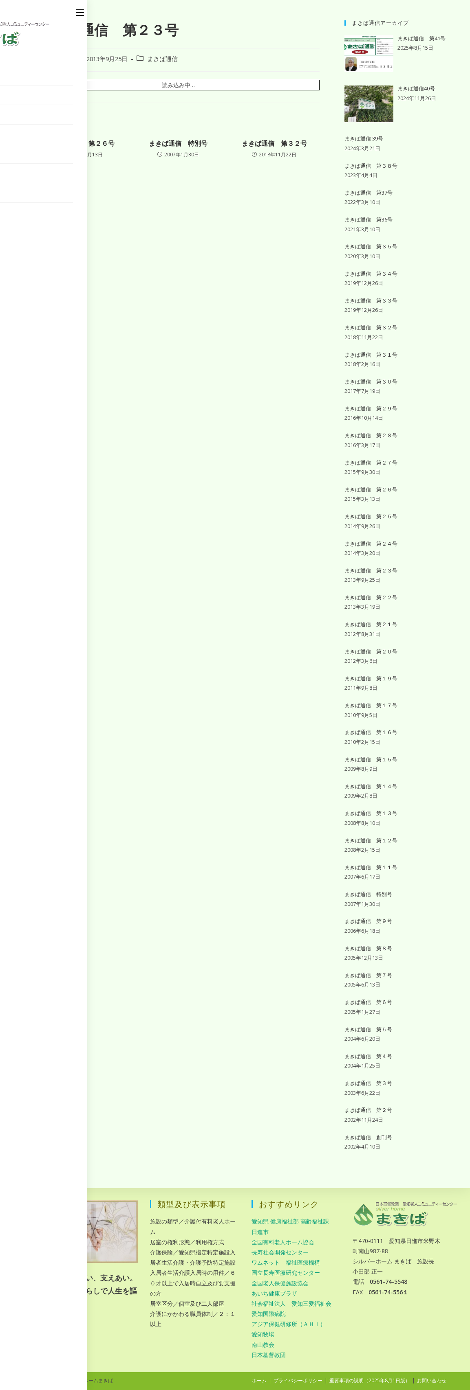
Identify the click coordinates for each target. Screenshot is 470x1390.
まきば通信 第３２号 (274, 143)
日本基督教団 (269, 1355)
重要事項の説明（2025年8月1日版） (369, 1380)
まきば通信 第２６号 (82, 143)
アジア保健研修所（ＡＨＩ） (289, 1324)
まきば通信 (162, 59)
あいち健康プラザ (274, 1293)
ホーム (259, 1380)
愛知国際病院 (269, 1314)
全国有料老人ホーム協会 (283, 1242)
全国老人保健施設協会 (280, 1283)
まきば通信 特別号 (178, 143)
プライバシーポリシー (298, 1380)
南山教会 (263, 1344)
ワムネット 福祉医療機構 (286, 1262)
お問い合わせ (431, 1380)
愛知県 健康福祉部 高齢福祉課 (290, 1221)
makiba (57, 59)
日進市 (260, 1232)
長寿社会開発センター (280, 1252)
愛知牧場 (263, 1334)
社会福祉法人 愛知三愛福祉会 (291, 1303)
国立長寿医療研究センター (286, 1272)
